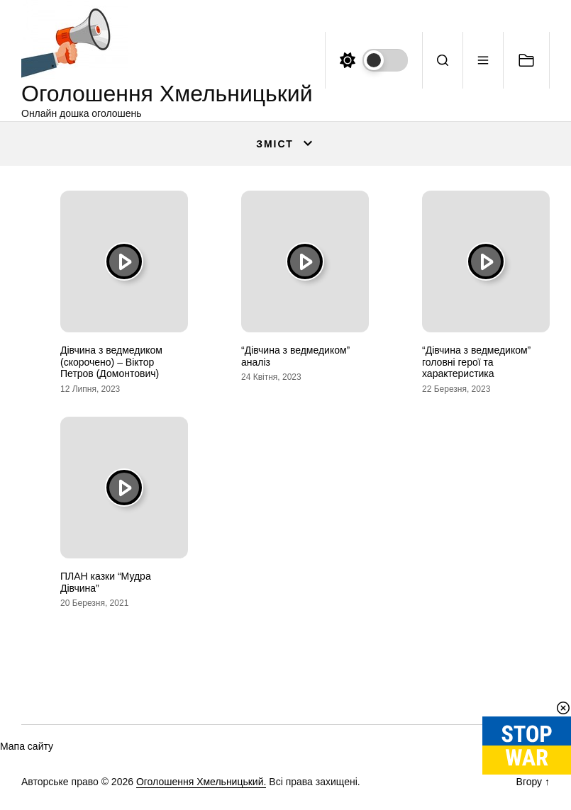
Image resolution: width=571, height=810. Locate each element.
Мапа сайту (26, 746)
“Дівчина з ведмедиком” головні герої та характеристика (476, 362)
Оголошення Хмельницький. (201, 781)
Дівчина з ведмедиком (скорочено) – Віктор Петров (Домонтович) (111, 362)
